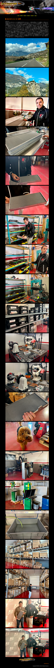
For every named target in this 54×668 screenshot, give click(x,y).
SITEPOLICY (46, 663)
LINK (35, 15)
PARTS (21, 15)
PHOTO (28, 15)
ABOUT (32, 15)
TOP (18, 15)
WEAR (25, 15)
